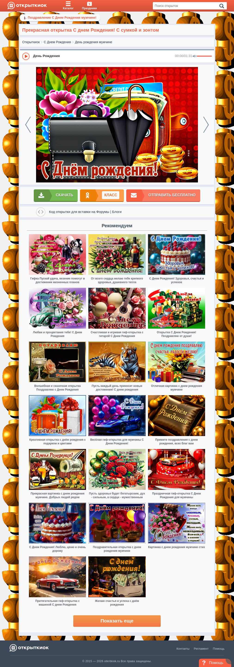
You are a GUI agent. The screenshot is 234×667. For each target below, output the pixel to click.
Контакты (182, 648)
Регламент (201, 648)
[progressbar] (204, 56)
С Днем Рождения (57, 42)
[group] (117, 56)
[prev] (28, 124)
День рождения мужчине (93, 42)
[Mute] (194, 56)
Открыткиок (31, 42)
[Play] (26, 56)
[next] (206, 124)
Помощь (219, 648)
